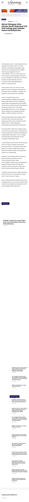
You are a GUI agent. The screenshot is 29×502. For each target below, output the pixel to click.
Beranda (3, 14)
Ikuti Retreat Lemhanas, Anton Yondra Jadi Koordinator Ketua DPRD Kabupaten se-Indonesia (19, 453)
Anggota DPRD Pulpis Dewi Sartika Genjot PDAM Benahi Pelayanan (19, 479)
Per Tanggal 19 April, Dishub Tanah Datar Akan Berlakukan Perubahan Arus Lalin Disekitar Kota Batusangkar (19, 378)
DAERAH (7, 14)
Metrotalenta (9, 33)
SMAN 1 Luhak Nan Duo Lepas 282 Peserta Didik (19, 386)
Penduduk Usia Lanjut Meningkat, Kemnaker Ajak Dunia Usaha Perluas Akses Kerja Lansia (18, 462)
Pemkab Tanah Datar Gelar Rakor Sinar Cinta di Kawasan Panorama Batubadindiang (14, 222)
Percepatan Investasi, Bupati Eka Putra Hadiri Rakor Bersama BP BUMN (19, 444)
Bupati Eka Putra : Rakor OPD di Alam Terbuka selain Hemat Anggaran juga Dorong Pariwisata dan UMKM (19, 369)
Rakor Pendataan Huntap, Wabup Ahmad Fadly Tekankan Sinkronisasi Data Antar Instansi (19, 470)
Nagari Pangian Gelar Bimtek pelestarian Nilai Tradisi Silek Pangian (19, 435)
